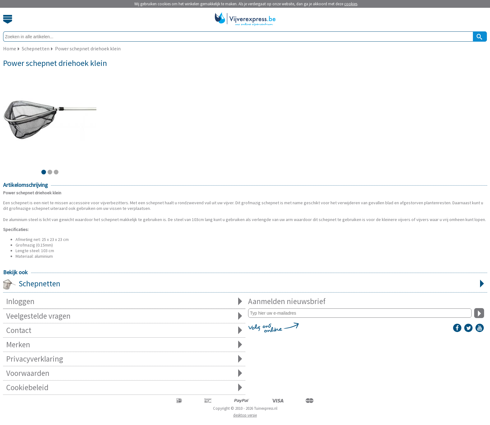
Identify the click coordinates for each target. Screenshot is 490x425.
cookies (350, 4)
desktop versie (245, 415)
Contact (124, 330)
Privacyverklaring (124, 359)
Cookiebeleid (124, 388)
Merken (124, 345)
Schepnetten (245, 284)
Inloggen (124, 301)
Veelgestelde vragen (124, 316)
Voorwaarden (124, 373)
